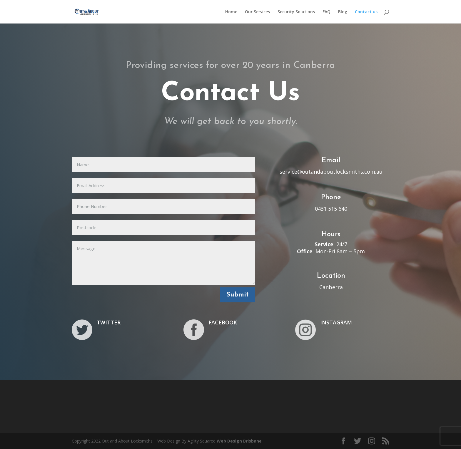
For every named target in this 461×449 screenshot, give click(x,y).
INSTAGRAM (336, 322)
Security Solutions (296, 12)
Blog (342, 12)
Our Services (257, 12)
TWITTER (109, 322)
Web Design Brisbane (239, 441)
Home (231, 12)
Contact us (366, 12)
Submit (237, 294)
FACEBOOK (222, 322)
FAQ (326, 12)
